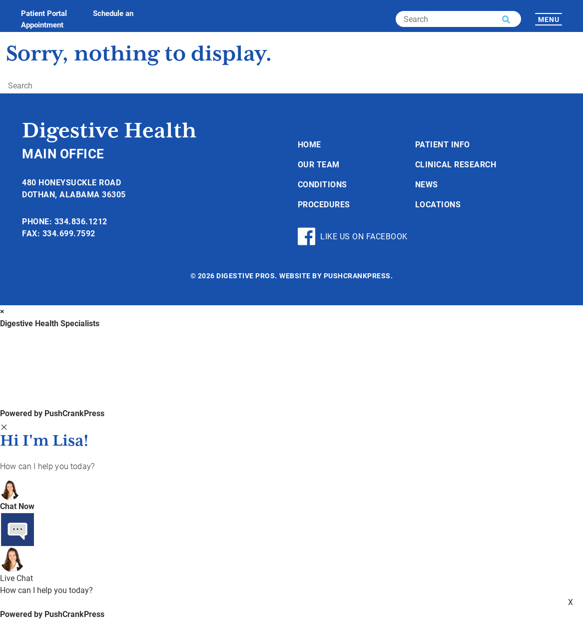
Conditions (322, 184)
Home (309, 144)
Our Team (319, 164)
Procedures (324, 204)
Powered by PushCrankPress (52, 413)
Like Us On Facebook (353, 236)
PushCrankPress (357, 275)
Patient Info (442, 144)
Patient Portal (44, 13)
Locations (438, 204)
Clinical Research (456, 164)
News (426, 184)
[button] (506, 19)
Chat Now (17, 506)
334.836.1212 (80, 221)
